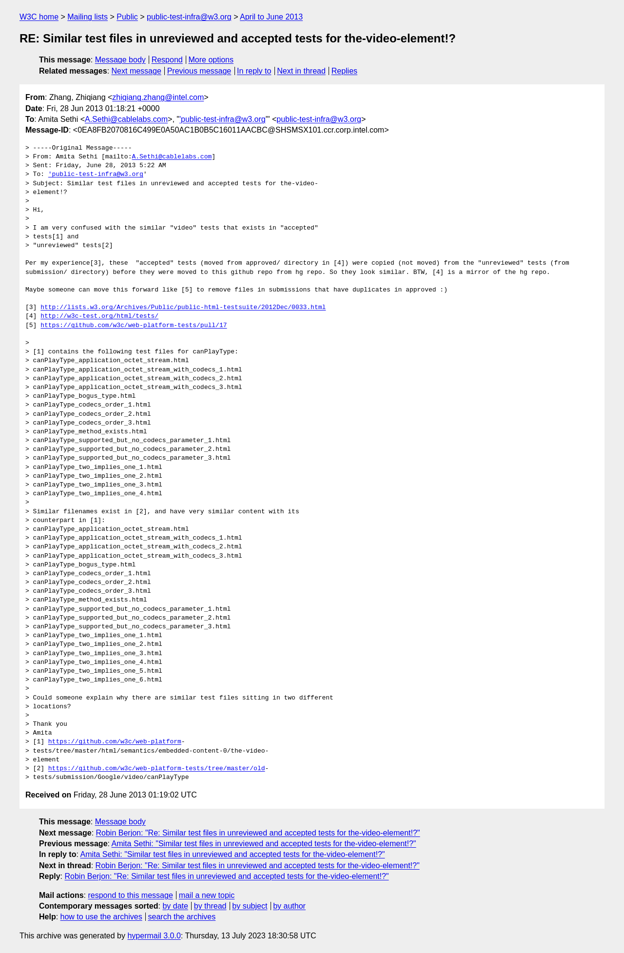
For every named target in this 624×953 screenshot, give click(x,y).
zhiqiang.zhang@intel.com (158, 97)
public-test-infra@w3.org (189, 17)
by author (289, 906)
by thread (210, 906)
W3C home (39, 17)
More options (211, 60)
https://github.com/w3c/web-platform (114, 742)
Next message (136, 71)
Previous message (199, 71)
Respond (167, 60)
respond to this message (130, 895)
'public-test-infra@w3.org (222, 119)
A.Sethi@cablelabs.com (126, 119)
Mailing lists (87, 17)
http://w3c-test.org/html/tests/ (99, 316)
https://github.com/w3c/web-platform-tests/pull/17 (133, 325)
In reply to (254, 71)
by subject (249, 906)
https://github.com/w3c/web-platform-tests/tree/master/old (156, 768)
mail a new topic (207, 895)
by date (175, 906)
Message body (120, 60)
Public (127, 17)
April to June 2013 (271, 17)
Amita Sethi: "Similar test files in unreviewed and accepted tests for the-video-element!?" (264, 843)
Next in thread (301, 71)
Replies (344, 71)
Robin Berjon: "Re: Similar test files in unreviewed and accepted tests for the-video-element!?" (258, 833)
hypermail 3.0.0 (153, 936)
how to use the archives (101, 917)
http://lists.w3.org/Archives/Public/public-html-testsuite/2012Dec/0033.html (183, 307)
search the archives (182, 917)
